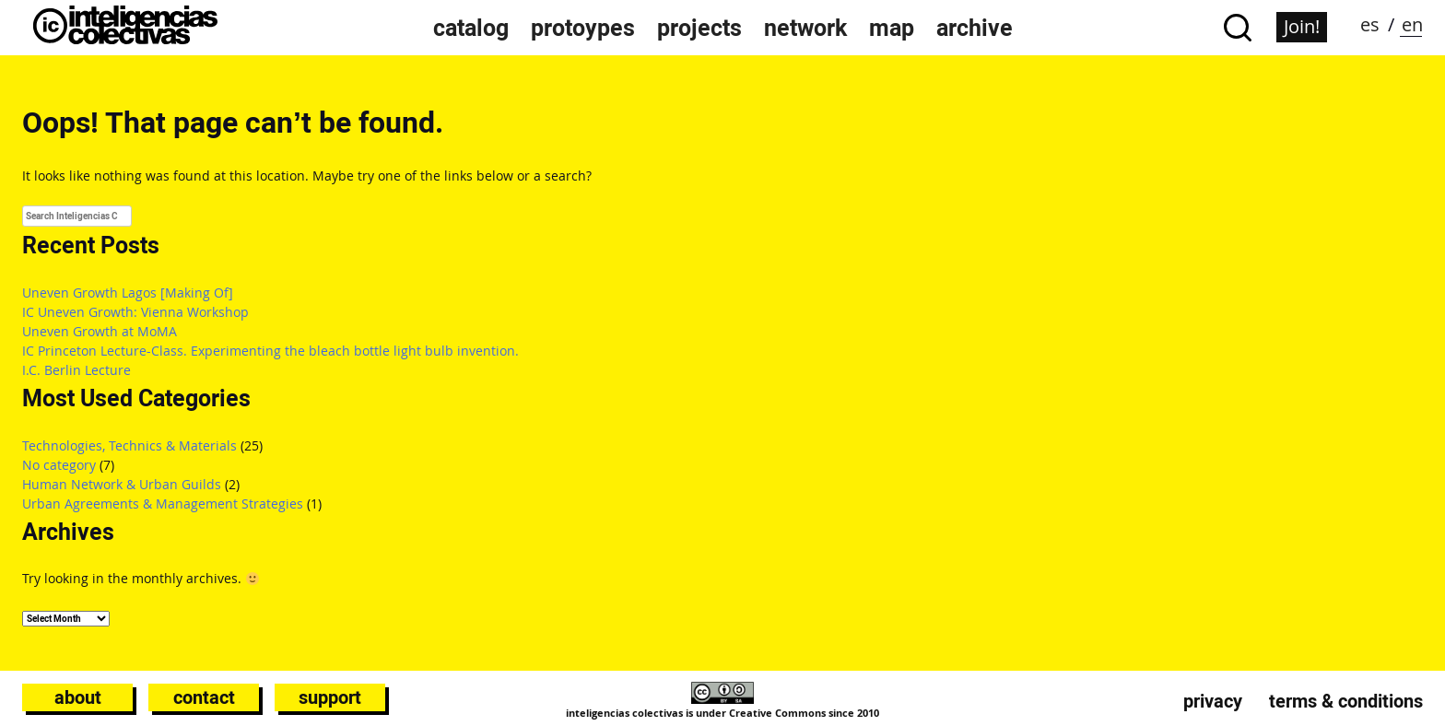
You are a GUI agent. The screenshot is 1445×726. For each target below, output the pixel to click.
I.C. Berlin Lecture (76, 370)
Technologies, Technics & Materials (129, 445)
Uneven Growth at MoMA (99, 331)
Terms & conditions (1346, 701)
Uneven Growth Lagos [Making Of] (127, 292)
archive (974, 27)
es (1370, 24)
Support (330, 697)
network (805, 27)
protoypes (583, 27)
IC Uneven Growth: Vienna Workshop (135, 312)
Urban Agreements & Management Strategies (162, 503)
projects (699, 27)
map (891, 27)
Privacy (1212, 701)
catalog (471, 27)
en (1412, 24)
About (77, 697)
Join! (1302, 26)
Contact (204, 697)
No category (59, 465)
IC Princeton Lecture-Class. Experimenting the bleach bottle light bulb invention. (270, 350)
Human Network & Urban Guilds (121, 484)
